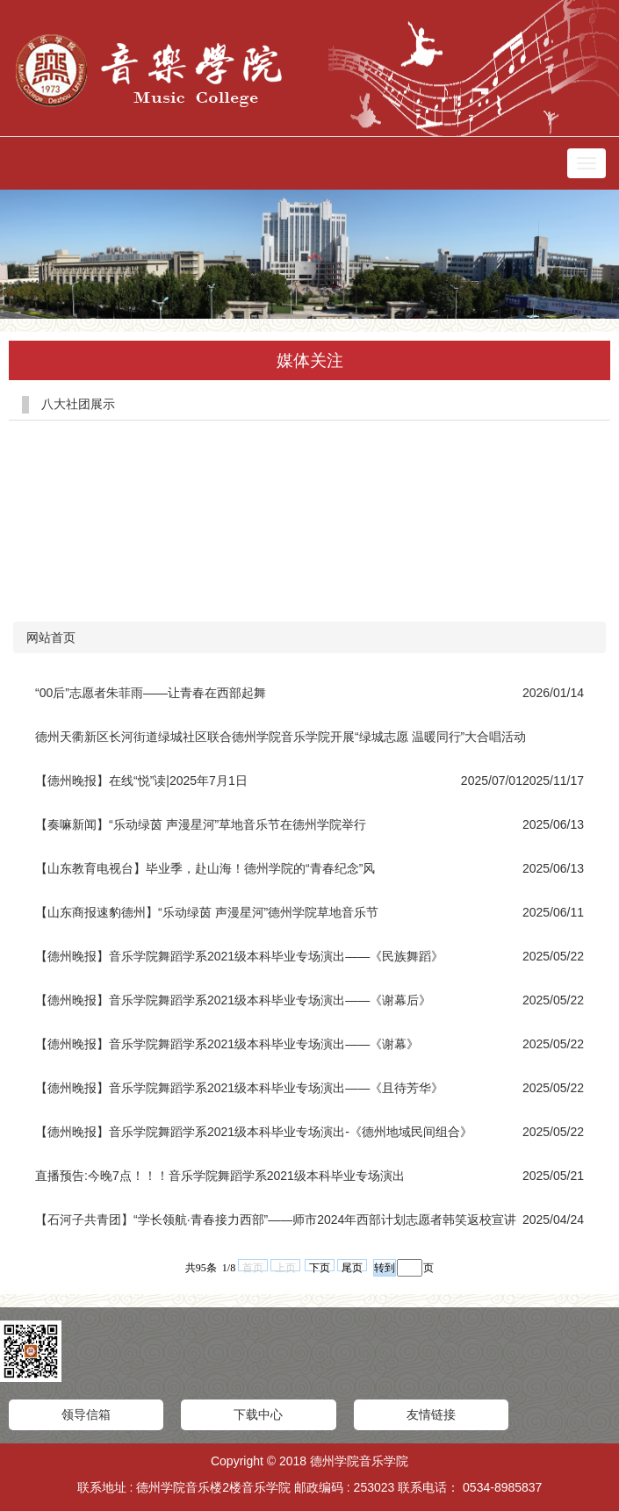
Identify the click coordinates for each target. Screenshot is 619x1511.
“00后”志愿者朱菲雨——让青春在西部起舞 (150, 693)
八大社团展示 (78, 404)
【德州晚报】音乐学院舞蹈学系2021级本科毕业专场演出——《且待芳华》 (239, 1088)
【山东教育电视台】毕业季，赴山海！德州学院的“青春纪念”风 (205, 868)
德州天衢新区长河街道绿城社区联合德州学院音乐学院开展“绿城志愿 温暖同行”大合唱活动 (280, 737)
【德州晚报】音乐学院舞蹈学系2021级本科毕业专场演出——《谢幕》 (227, 1044)
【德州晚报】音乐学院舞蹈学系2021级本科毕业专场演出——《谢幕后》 (233, 1000)
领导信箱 (86, 1414)
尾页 (352, 1266)
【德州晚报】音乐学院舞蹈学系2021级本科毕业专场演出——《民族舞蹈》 (239, 956)
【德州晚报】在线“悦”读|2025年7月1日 (141, 780)
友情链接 (431, 1414)
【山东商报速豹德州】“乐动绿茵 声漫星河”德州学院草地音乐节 (206, 912)
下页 (319, 1266)
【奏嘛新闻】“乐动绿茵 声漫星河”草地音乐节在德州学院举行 (200, 824)
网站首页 (51, 637)
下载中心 (258, 1414)
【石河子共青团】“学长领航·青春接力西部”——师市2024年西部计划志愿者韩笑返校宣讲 (275, 1219)
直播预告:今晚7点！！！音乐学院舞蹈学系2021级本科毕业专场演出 (220, 1176)
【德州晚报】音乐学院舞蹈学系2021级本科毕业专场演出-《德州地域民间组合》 (253, 1132)
